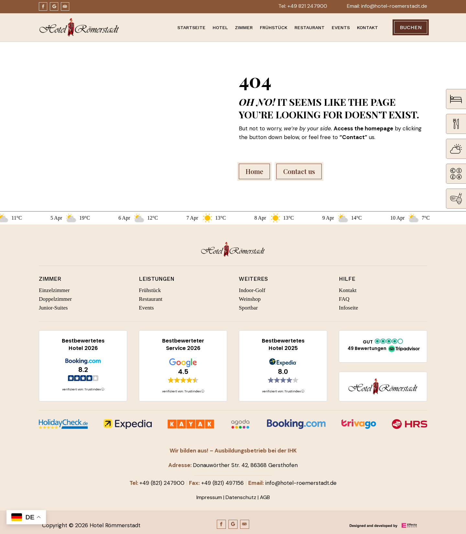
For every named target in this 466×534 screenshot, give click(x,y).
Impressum (209, 497)
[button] (383, 345)
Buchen (411, 27)
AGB (265, 497)
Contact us (299, 171)
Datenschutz (241, 497)
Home (254, 171)
